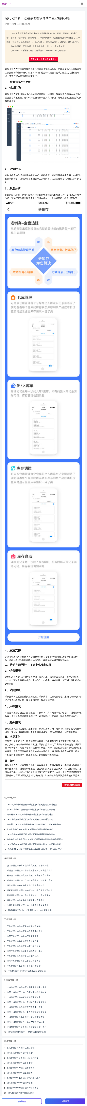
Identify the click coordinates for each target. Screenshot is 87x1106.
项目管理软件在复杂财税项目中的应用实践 (25, 900)
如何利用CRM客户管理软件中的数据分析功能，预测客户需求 (35, 849)
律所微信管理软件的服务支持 (20, 1063)
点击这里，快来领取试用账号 (43, 59)
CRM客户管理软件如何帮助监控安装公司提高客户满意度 (32, 804)
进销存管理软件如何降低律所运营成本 (24, 997)
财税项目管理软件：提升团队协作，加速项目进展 (30, 910)
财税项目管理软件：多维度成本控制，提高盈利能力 (29, 870)
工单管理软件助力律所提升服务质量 (23, 941)
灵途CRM (6, 3)
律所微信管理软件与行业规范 (20, 1053)
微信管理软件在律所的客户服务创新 (23, 1088)
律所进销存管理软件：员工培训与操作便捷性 (26, 992)
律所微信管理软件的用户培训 (20, 1083)
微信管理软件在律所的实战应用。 (22, 1048)
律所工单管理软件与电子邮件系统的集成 (25, 951)
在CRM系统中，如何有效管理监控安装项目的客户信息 (31, 809)
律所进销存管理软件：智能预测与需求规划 (27, 1032)
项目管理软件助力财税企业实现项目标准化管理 (27, 865)
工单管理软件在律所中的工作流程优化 (24, 946)
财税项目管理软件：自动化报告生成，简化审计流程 (29, 880)
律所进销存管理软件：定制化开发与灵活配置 (26, 1002)
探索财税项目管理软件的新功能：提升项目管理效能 (29, 890)
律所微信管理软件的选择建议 (21, 1093)
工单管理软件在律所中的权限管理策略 (24, 926)
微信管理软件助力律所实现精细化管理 (24, 1078)
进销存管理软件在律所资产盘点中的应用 (25, 1007)
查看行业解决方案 (72, 785)
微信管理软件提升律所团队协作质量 (23, 1058)
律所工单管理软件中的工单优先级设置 (24, 961)
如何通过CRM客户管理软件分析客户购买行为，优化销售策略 (34, 824)
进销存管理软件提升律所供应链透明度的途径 (26, 1027)
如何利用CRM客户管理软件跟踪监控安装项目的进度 (30, 814)
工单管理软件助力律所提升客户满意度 (24, 966)
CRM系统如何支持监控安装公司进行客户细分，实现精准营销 (34, 844)
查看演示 (65, 1101)
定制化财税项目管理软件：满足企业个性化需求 (27, 905)
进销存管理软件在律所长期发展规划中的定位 (26, 987)
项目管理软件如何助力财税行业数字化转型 (25, 885)
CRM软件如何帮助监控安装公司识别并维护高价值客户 (31, 834)
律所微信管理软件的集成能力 (20, 1073)
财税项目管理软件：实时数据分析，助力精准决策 (28, 895)
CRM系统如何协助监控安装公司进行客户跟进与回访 (30, 819)
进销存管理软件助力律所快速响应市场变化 (25, 1017)
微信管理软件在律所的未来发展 (21, 1068)
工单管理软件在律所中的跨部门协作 (23, 956)
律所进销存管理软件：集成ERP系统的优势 (26, 1022)
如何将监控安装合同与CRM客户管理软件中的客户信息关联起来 (35, 839)
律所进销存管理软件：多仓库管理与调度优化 (26, 1012)
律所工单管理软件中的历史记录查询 (23, 936)
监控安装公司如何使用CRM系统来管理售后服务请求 (30, 829)
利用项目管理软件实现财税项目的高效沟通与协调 (28, 875)
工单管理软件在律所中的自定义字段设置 (25, 931)
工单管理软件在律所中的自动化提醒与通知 (27, 971)
